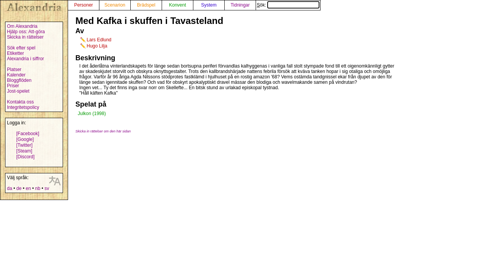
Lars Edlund (99, 39)
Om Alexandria (22, 26)
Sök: (288, 5)
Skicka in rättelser (25, 37)
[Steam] (24, 151)
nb (37, 188)
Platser (14, 69)
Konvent (177, 5)
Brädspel (146, 5)
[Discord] (25, 156)
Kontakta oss (20, 102)
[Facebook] (27, 133)
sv (46, 188)
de (18, 188)
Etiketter (15, 53)
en (28, 188)
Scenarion (114, 5)
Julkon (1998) (92, 113)
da (9, 188)
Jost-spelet (18, 91)
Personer (83, 5)
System (209, 5)
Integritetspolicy (23, 107)
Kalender (16, 75)
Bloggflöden (19, 80)
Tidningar (240, 5)
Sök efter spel (21, 48)
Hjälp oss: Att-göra (26, 31)
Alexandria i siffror (25, 58)
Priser (13, 85)
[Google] (25, 139)
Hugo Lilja (97, 46)
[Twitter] (24, 145)
